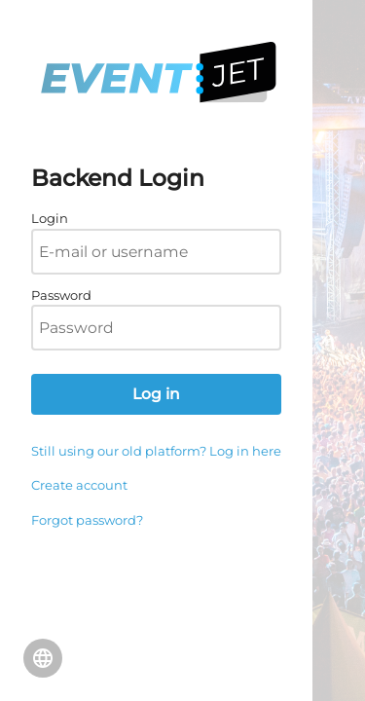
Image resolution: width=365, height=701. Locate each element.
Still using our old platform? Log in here (156, 451)
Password (61, 295)
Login (49, 218)
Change (42, 658)
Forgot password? (87, 520)
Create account (79, 485)
